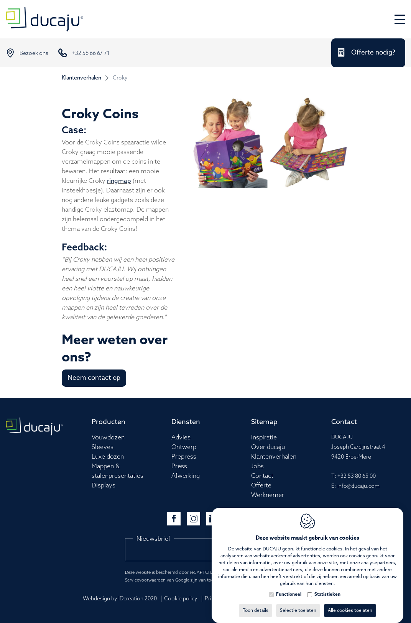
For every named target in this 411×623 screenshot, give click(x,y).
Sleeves (102, 447)
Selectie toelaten (298, 603)
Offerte (261, 485)
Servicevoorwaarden (145, 580)
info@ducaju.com (358, 486)
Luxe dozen (108, 457)
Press (179, 466)
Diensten (185, 422)
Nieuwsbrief (153, 539)
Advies (181, 437)
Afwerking (185, 476)
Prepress (183, 457)
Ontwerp (183, 447)
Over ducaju (268, 447)
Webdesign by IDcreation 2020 (120, 599)
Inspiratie (264, 437)
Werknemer (267, 495)
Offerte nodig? (373, 53)
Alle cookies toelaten (350, 603)
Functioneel (288, 587)
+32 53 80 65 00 (356, 476)
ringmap (119, 181)
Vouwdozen (108, 437)
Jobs (257, 466)
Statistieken (327, 587)
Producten (108, 422)
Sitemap (264, 422)
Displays (103, 485)
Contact (262, 476)
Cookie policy (180, 599)
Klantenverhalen (81, 78)
